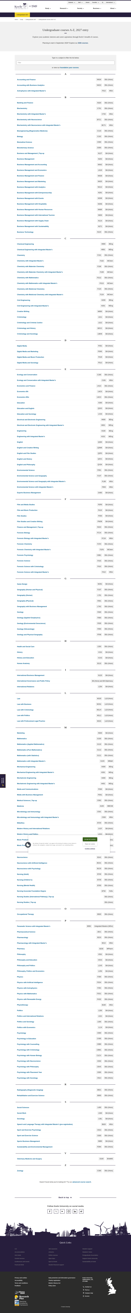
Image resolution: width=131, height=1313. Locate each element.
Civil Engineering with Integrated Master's (33, 306)
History (20, 652)
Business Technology (25, 232)
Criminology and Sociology (27, 334)
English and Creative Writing (28, 448)
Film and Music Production (27, 510)
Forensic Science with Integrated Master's (33, 572)
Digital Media (22, 346)
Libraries (51, 1252)
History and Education (25, 658)
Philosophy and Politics (26, 965)
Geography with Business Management (32, 606)
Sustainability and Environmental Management (34, 1147)
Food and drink (19, 1264)
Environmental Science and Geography (32, 476)
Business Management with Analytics (31, 187)
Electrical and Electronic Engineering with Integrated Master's (40, 425)
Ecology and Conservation (27, 375)
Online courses (53, 1255)
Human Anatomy (23, 663)
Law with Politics (23, 715)
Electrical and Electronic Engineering (31, 420)
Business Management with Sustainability (33, 226)
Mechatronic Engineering (26, 778)
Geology (20, 612)
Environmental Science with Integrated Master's (35, 487)
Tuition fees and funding (99, 14)
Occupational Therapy (25, 914)
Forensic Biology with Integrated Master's (33, 538)
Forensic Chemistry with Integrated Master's (34, 549)
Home (16, 19)
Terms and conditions (21, 1283)
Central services (19, 1258)
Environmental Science (26, 470)
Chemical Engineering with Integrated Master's (34, 250)
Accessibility (18, 1280)
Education (21, 403)
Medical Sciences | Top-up (27, 800)
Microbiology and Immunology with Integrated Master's (38, 817)
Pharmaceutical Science (26, 932)
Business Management (25, 159)
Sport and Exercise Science (27, 1135)
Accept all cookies (90, 839)
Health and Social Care (25, 646)
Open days (52, 1258)
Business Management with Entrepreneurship (34, 193)
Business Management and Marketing (31, 181)
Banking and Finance (25, 103)
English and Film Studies (26, 453)
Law (18, 699)
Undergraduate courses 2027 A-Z (41, 14)
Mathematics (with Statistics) (28, 755)
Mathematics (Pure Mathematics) (29, 750)
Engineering (21, 431)
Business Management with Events (30, 198)
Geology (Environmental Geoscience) (31, 623)
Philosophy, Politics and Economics (30, 971)
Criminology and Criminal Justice (29, 323)
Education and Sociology (26, 414)
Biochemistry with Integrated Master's (31, 114)
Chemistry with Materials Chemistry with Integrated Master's (40, 272)
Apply (65, 14)
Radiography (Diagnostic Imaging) (30, 1090)
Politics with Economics (26, 1027)
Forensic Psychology (25, 555)
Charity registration (54, 1280)
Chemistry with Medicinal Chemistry (30, 289)
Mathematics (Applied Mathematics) (30, 744)
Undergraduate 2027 (30, 19)
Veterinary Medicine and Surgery (29, 1159)
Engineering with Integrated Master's (31, 436)
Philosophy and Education (27, 960)
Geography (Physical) (25, 601)
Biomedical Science (24, 142)
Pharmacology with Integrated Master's (32, 943)
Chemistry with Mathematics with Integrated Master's (37, 283)
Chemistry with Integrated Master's (30, 261)
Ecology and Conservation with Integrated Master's (36, 380)
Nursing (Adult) (23, 874)
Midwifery (20, 823)
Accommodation (20, 1252)
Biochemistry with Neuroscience (29, 120)
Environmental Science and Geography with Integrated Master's (41, 481)
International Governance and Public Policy (33, 681)
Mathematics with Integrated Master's (31, 761)
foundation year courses (69, 67)
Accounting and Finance (26, 80)
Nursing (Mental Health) (26, 885)
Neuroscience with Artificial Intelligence (32, 863)
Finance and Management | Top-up (30, 527)
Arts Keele (18, 1255)
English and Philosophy (26, 465)
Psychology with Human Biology (29, 1055)
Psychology (21, 1033)
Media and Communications (27, 789)
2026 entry (58, 14)
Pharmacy (21, 949)
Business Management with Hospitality (32, 204)
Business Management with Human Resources (34, 209)
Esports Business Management (29, 493)
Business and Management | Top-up (30, 153)
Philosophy (21, 954)
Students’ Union (87, 1252)
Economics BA (22, 391)
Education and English (25, 408)
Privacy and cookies (21, 1278)
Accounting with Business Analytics (30, 85)
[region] (69, 844)
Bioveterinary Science (25, 148)
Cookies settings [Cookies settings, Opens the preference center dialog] (90, 848)
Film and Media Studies (26, 505)
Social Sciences (23, 1107)
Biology (20, 136)
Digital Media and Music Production (30, 357)
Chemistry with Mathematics (28, 278)
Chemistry (21, 255)
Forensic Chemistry (24, 544)
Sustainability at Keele (89, 1261)
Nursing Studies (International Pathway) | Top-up (35, 897)
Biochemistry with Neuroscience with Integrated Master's (38, 125)
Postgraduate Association (90, 1255)
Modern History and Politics (27, 834)
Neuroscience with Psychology (29, 869)
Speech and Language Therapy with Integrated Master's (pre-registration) (45, 1124)
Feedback (18, 1285)
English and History (24, 459)
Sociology (21, 1119)
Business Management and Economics (32, 170)
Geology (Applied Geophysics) (28, 618)
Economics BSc (23, 397)
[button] (103, 2)
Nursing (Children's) (24, 880)
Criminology (21, 317)
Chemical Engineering (25, 244)
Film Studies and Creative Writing (29, 521)
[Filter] (65, 63)
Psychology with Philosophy (28, 1067)
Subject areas (85, 14)
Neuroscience (22, 857)
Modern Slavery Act (54, 1283)
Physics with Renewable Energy (29, 999)
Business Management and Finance (30, 176)
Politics (20, 1010)
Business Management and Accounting (32, 164)
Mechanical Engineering (26, 767)
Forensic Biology (23, 533)
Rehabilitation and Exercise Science (30, 1095)
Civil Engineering (23, 300)
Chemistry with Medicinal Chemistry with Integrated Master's (40, 295)
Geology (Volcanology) (25, 629)
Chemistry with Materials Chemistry (30, 266)
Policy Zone (52, 1285)
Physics (20, 977)
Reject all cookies (90, 843)
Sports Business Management (28, 1141)
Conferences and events (22, 1261)
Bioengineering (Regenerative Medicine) (32, 131)
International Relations (25, 687)
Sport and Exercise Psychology (29, 1130)
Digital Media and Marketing (27, 351)
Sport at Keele (53, 1261)
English (20, 442)
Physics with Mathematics (27, 994)
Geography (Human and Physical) (30, 590)
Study (21, 19)
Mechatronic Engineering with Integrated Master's (36, 783)
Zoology (20, 1171)
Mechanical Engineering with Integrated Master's (35, 772)
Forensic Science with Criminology (30, 566)
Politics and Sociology (25, 1022)
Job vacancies (53, 1249)
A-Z (16, 1249)
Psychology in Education (26, 1039)
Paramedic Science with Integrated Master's (33, 926)
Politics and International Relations (30, 1016)
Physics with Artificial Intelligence (30, 982)
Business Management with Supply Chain (33, 221)
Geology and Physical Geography (30, 635)
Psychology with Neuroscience (29, 1061)
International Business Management (30, 675)
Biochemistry (22, 108)
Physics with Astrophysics (27, 988)
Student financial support (56, 1264)
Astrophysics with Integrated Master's (31, 91)
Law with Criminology (25, 710)
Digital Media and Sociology (27, 363)
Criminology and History (26, 328)
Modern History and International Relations (33, 828)
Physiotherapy (22, 1005)
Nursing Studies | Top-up (26, 902)
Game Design (22, 584)
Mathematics (22, 739)
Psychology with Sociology (27, 1078)
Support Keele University (90, 1258)
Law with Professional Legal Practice (31, 721)
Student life (74, 14)
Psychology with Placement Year (29, 1072)
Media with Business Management (30, 795)
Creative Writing (23, 311)
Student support (87, 1249)
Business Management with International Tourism (36, 215)
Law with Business (24, 704)
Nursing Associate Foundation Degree (31, 891)
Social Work (21, 1113)
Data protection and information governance (62, 1278)
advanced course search (81, 1182)
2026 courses (83, 43)
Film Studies (22, 516)
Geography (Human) (24, 595)
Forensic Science (23, 561)
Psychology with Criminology (28, 1050)
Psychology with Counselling (28, 1044)
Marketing (21, 733)
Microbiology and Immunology (28, 812)
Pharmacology (22, 937)
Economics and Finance (26, 386)
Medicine (20, 806)
